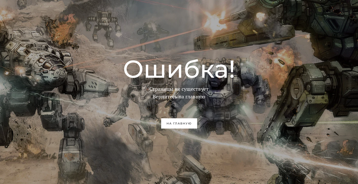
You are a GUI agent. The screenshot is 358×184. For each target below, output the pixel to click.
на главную (179, 123)
